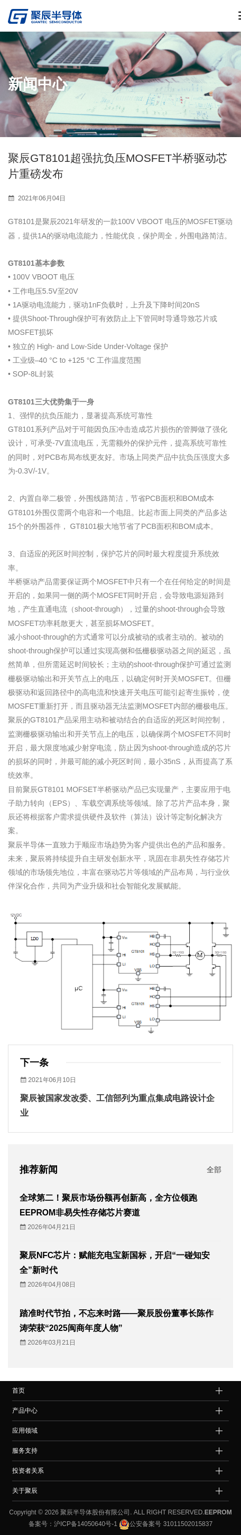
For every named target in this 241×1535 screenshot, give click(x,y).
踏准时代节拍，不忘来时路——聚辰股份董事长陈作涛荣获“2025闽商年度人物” (117, 1321)
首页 (18, 1390)
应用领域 (25, 1430)
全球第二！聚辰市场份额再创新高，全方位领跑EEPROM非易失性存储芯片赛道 (108, 1205)
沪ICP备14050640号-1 (85, 1524)
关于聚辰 (25, 1490)
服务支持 (25, 1450)
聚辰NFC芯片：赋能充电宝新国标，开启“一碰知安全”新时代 (115, 1263)
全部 (214, 1169)
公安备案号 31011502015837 (164, 1524)
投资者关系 (28, 1470)
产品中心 (25, 1410)
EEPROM (218, 1512)
